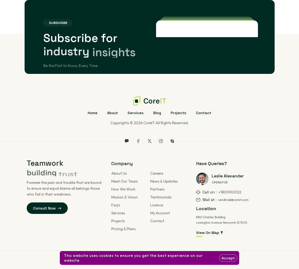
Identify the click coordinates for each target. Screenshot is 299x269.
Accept (228, 258)
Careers (156, 173)
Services (136, 112)
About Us (119, 173)
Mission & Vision (124, 197)
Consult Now (47, 208)
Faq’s (115, 205)
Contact (203, 112)
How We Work (123, 189)
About (112, 112)
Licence (156, 205)
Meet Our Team (124, 181)
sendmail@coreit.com (233, 200)
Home (93, 112)
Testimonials (160, 197)
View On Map (209, 232)
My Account (160, 213)
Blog (157, 112)
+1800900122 (229, 192)
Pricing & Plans (123, 228)
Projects (178, 112)
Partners (157, 189)
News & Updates (164, 181)
